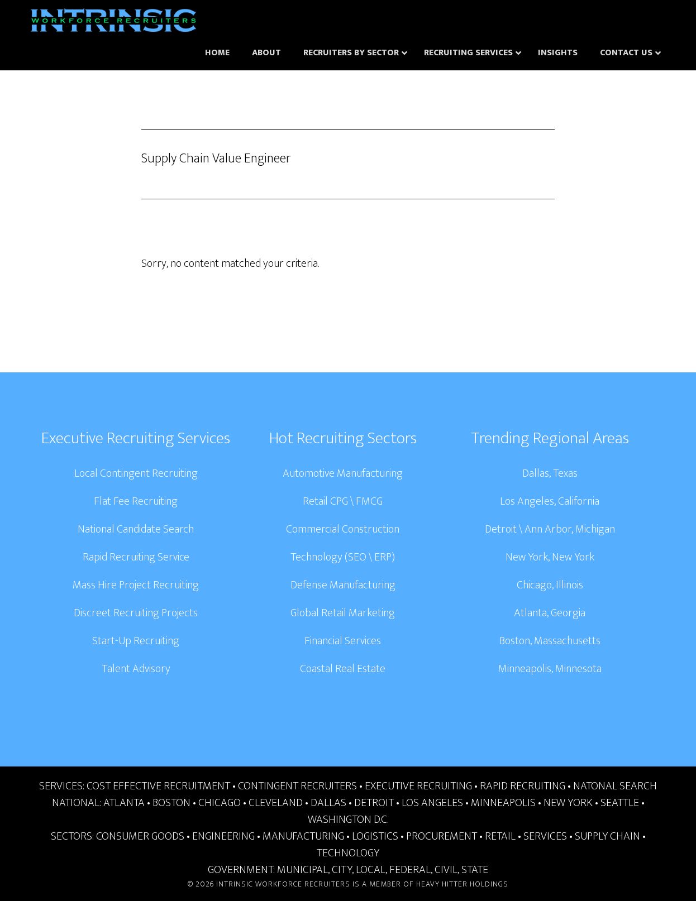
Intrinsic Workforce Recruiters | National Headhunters (113, 22)
